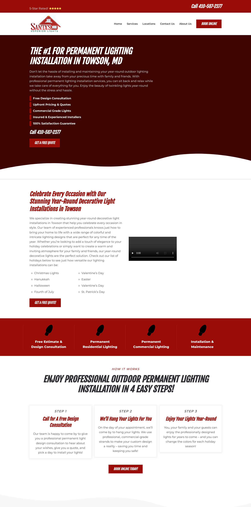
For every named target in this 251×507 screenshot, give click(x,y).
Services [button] (132, 23)
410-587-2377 (48, 132)
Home (118, 23)
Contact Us (167, 23)
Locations (148, 23)
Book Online (209, 24)
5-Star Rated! (46, 8)
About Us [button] (185, 23)
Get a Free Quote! (45, 303)
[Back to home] (45, 24)
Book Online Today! (125, 469)
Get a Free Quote (44, 143)
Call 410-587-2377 (206, 6)
